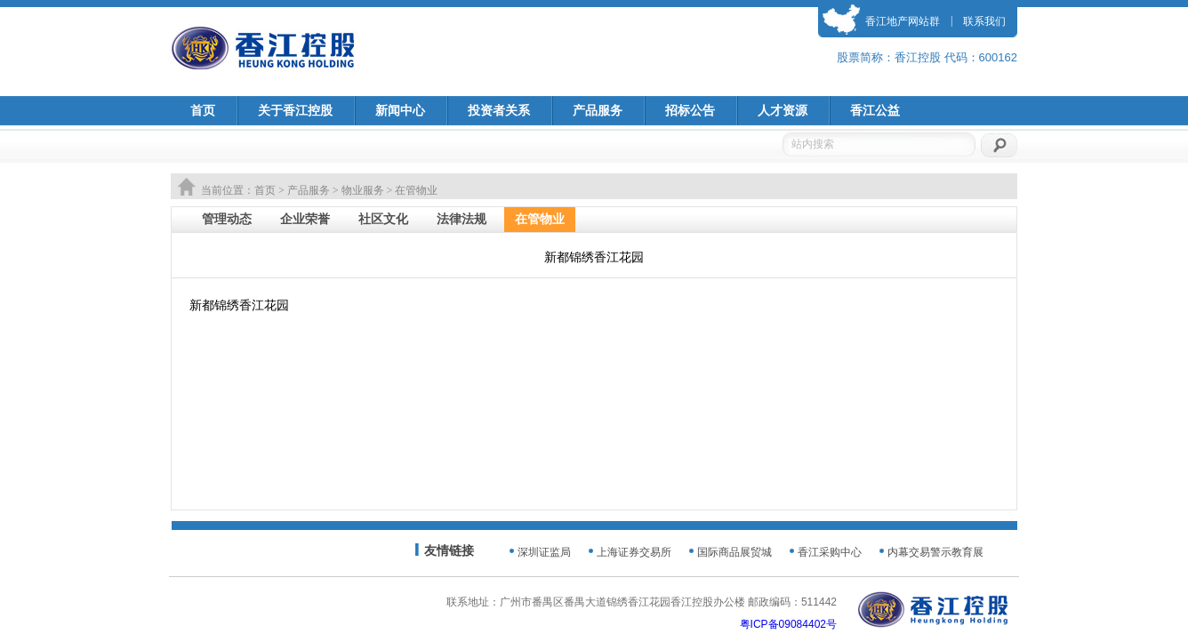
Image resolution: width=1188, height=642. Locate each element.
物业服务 (362, 190)
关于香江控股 (295, 110)
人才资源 (782, 110)
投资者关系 (499, 110)
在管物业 (540, 219)
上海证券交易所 (634, 552)
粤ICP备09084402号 (788, 624)
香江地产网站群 (902, 21)
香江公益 (875, 110)
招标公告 (690, 110)
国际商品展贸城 (734, 552)
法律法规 (461, 219)
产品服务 (597, 110)
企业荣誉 (305, 219)
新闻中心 (400, 110)
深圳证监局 (544, 552)
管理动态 (227, 219)
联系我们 (984, 21)
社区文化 (383, 219)
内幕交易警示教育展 (935, 552)
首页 (202, 110)
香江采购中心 (830, 552)
